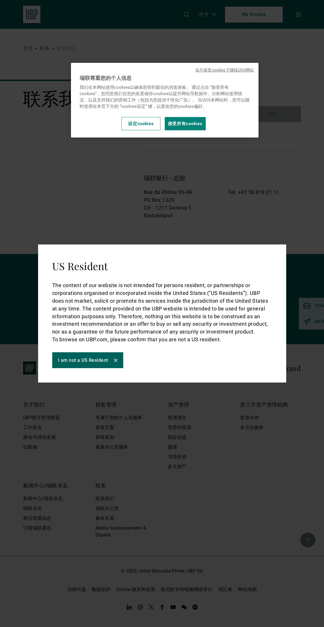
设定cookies (141, 123)
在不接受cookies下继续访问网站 (224, 70)
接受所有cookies (185, 123)
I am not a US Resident (83, 360)
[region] (165, 100)
